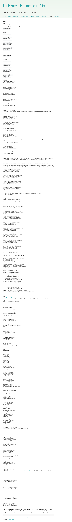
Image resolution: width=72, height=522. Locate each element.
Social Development (13, 16)
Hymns (50, 16)
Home (4, 16)
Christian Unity (24, 16)
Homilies (44, 16)
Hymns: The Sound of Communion (9, 297)
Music (32, 16)
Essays (37, 16)
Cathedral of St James (28, 470)
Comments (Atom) (11, 519)
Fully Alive (57, 16)
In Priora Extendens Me (24, 5)
